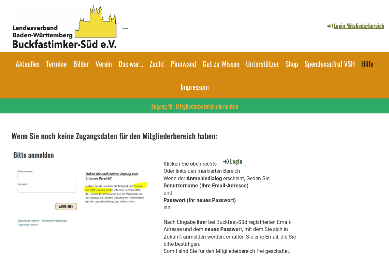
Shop (291, 63)
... (125, 26)
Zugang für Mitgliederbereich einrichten (194, 105)
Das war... (131, 63)
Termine (56, 63)
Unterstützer (262, 63)
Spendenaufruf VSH (330, 63)
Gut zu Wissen (221, 63)
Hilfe (367, 63)
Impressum (194, 86)
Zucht (157, 63)
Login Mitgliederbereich (355, 26)
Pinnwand (183, 63)
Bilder (81, 63)
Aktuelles (27, 63)
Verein (103, 63)
